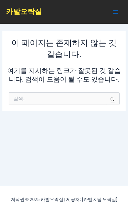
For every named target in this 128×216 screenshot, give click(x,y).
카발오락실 (24, 12)
